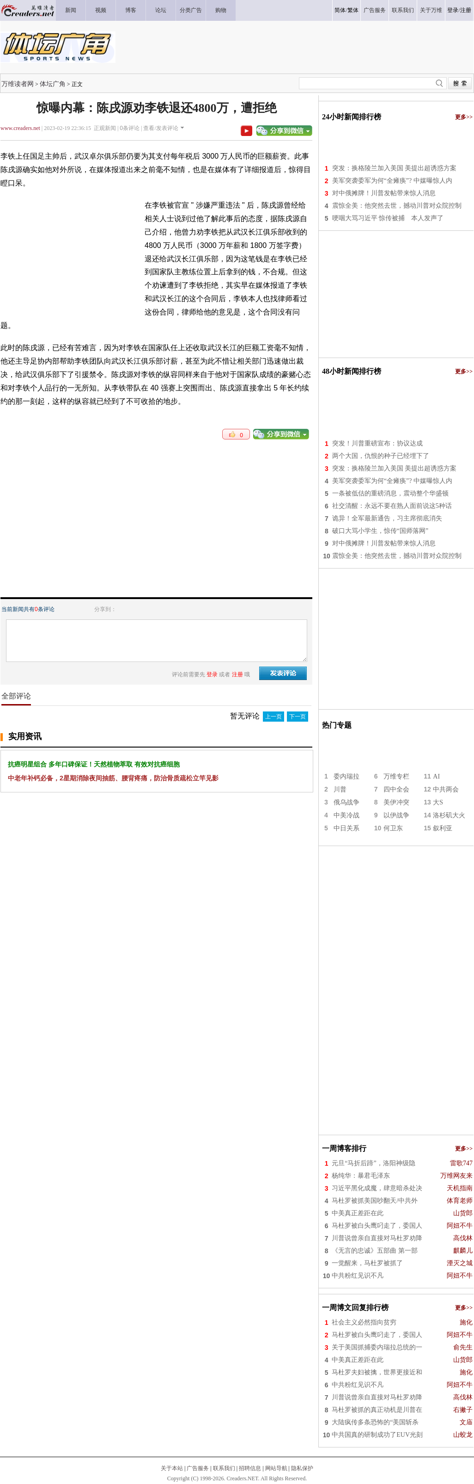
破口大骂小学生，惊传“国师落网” (380, 530)
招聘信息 (250, 1468)
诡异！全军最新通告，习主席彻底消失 (387, 518)
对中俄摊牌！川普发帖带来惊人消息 (384, 193)
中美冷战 (346, 815)
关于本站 (172, 1468)
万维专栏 (396, 776)
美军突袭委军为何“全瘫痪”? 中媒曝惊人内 (392, 180)
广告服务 (198, 1468)
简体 (340, 10)
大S (438, 802)
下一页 (297, 716)
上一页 (273, 716)
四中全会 (396, 789)
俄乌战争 (346, 802)
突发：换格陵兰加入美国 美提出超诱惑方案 (394, 168)
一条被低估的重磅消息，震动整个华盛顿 (390, 493)
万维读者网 (17, 83)
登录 (452, 10)
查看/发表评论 (160, 128)
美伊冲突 (396, 802)
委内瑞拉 (346, 776)
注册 (465, 10)
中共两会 (446, 789)
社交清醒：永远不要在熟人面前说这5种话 (392, 505)
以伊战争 (396, 815)
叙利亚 (442, 828)
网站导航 (276, 1468)
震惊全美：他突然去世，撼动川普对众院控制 (397, 205)
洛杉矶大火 (449, 815)
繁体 (353, 10)
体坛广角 (53, 83)
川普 (340, 789)
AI (436, 776)
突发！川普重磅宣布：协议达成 (377, 443)
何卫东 (393, 828)
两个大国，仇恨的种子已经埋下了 (380, 455)
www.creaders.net (20, 128)
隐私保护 (302, 1468)
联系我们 (224, 1468)
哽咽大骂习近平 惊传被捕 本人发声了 (388, 218)
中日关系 (346, 828)
